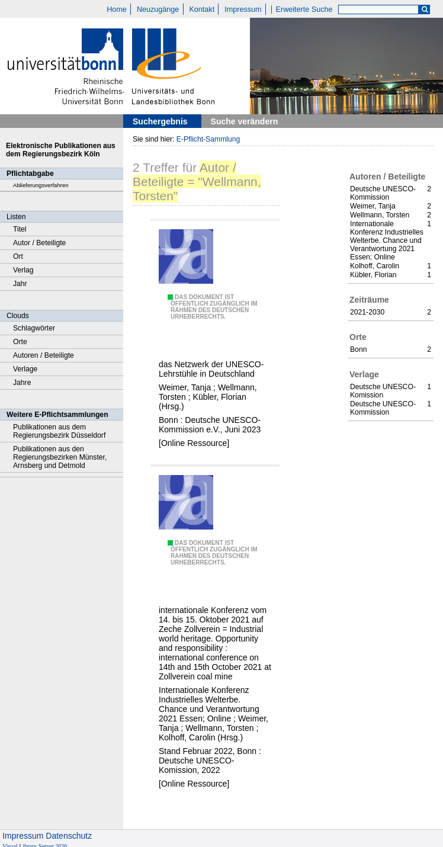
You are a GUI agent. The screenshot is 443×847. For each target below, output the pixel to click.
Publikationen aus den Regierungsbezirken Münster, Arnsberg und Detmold (60, 457)
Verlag (23, 270)
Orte (20, 342)
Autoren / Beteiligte (43, 355)
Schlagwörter (34, 328)
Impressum (242, 9)
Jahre (22, 382)
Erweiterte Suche (304, 9)
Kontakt (201, 9)
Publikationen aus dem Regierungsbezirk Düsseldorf (59, 431)
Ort (18, 256)
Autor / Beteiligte (39, 243)
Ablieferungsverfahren (41, 185)
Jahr (20, 284)
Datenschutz (69, 835)
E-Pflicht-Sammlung (208, 139)
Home (117, 9)
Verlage (25, 369)
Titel (20, 229)
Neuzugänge (158, 9)
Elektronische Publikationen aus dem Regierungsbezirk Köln (60, 150)
